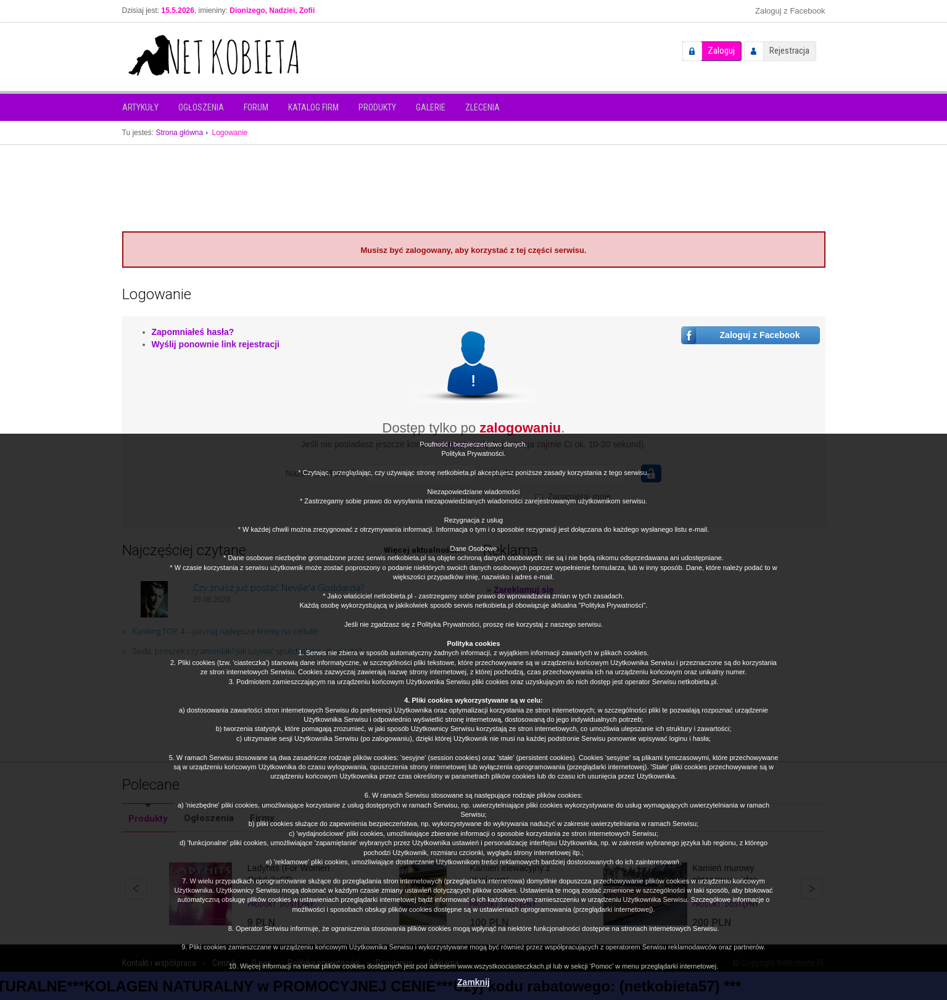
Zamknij (473, 982)
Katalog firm (313, 107)
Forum (256, 107)
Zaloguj (721, 50)
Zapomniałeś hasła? (193, 332)
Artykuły (140, 107)
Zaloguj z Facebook (790, 10)
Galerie (430, 107)
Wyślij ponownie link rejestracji (215, 344)
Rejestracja (789, 50)
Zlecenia (482, 107)
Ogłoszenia (201, 107)
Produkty (377, 107)
